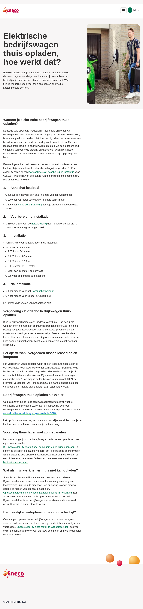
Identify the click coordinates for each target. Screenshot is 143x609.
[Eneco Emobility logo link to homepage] (11, 10)
